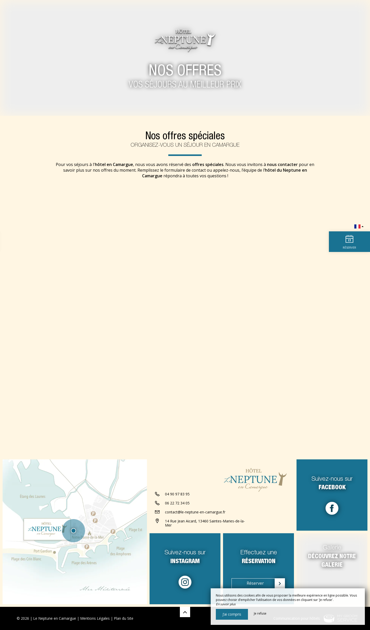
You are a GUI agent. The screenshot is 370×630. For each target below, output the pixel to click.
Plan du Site (123, 618)
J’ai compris (232, 614)
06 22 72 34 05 (177, 503)
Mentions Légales (95, 618)
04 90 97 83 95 (177, 494)
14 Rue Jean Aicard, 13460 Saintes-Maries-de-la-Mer (205, 523)
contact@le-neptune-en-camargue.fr (195, 512)
